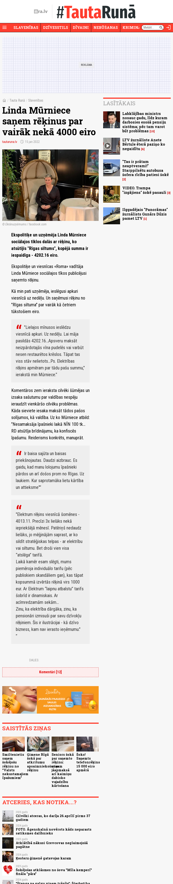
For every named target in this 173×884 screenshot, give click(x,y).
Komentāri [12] (50, 672)
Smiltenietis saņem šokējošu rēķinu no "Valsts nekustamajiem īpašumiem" (15, 766)
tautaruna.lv (9, 142)
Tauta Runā (17, 100)
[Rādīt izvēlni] (4, 27)
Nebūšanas (105, 27)
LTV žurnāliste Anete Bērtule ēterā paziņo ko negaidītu (143, 144)
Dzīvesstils (55, 27)
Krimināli (134, 27)
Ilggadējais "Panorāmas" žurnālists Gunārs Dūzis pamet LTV (145, 213)
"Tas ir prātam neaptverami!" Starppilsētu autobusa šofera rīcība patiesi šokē (145, 168)
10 (152, 131)
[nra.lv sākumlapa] (41, 11)
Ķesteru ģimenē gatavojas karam (43, 858)
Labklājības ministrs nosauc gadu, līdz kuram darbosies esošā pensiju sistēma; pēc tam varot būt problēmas (144, 122)
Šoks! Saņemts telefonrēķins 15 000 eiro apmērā (88, 762)
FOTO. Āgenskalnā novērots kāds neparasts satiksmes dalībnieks (53, 831)
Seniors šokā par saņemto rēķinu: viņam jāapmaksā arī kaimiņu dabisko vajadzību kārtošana (63, 770)
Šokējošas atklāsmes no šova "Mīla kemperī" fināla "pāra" (54, 872)
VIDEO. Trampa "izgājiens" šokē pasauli (144, 190)
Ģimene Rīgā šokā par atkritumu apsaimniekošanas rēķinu (43, 762)
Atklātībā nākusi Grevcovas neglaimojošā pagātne (52, 845)
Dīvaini (81, 27)
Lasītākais (119, 103)
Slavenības (26, 27)
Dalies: (34, 660)
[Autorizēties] (168, 27)
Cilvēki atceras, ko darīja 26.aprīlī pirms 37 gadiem (53, 818)
